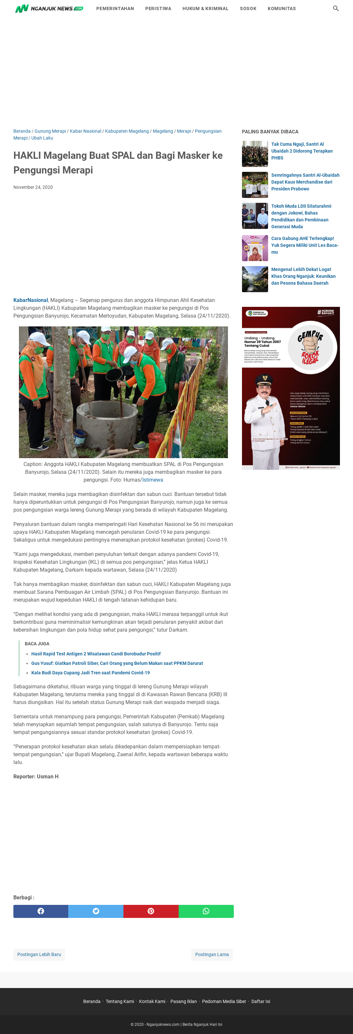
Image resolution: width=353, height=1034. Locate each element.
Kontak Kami (152, 1001)
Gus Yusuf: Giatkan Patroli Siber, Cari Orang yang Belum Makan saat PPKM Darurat (117, 663)
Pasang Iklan (183, 1001)
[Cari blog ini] (336, 8)
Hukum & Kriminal (206, 8)
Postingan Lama (212, 954)
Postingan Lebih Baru (39, 954)
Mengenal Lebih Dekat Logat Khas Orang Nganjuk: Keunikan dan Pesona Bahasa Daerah (303, 276)
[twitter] (95, 911)
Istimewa (152, 480)
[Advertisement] (176, 72)
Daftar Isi (260, 1001)
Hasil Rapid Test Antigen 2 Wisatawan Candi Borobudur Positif (96, 653)
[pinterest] (151, 911)
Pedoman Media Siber (224, 1001)
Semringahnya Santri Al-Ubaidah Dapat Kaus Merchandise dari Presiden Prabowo (305, 181)
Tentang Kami (120, 1001)
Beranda (92, 1001)
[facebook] (41, 911)
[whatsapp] (206, 911)
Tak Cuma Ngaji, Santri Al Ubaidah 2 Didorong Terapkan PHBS (302, 151)
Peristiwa (158, 8)
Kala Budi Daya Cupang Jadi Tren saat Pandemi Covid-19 (90, 672)
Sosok (248, 8)
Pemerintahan (115, 8)
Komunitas (282, 8)
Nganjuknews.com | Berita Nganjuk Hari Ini (184, 1024)
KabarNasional (30, 300)
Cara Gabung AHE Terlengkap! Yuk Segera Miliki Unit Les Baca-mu (305, 245)
